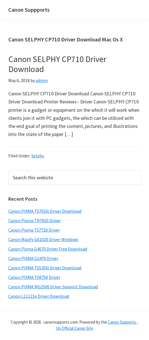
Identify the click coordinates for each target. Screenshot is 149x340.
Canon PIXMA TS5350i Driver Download (44, 267)
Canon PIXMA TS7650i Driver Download (44, 211)
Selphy (37, 155)
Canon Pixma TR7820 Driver (34, 220)
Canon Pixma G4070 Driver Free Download (47, 249)
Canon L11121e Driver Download (38, 296)
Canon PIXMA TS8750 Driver (34, 277)
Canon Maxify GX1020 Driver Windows (43, 239)
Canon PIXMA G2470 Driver (33, 258)
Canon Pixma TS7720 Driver (34, 230)
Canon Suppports (29, 9)
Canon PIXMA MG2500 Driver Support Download (53, 286)
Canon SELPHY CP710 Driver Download (57, 64)
